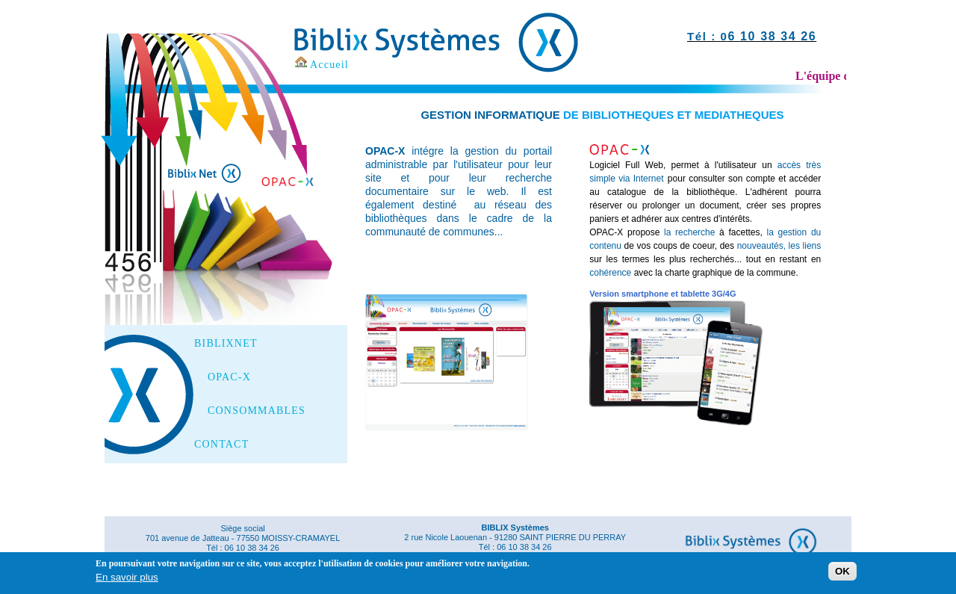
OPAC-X (229, 377)
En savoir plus (127, 579)
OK (842, 574)
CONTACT (221, 444)
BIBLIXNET (226, 343)
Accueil (329, 64)
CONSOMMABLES (256, 411)
